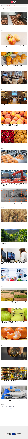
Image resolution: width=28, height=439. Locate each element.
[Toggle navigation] (1, 1)
